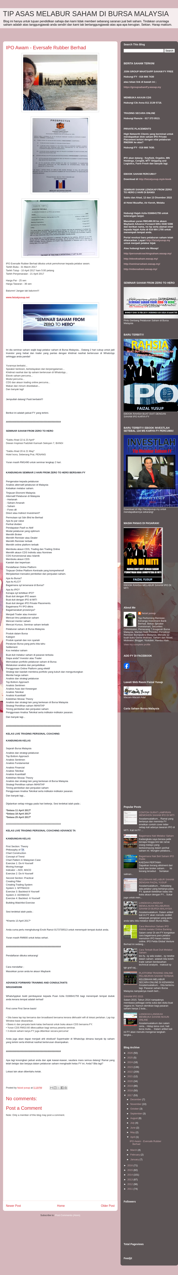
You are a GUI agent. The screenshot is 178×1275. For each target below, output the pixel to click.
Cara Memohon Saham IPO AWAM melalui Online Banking (155, 928)
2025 (130, 1057)
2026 (130, 1053)
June (133, 1127)
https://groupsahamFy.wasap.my (142, 87)
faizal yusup (149, 613)
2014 (130, 1174)
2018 (130, 1090)
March (134, 1150)
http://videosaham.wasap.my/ (140, 269)
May (133, 1132)
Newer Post (13, 1205)
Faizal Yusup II (130, 661)
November (136, 1104)
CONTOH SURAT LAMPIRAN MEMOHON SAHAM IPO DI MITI (156, 814)
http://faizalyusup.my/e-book (155, 179)
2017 (130, 1095)
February (135, 1154)
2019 (130, 1085)
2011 (130, 1188)
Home (61, 1205)
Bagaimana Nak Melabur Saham (156, 835)
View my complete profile (137, 644)
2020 (130, 1081)
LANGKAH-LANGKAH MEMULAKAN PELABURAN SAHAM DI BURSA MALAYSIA (155, 905)
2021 (130, 1076)
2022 (130, 1071)
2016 (130, 1165)
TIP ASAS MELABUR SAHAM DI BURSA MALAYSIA (86, 14)
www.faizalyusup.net (17, 297)
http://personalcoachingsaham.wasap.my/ (148, 253)
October (135, 1108)
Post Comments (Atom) (67, 1215)
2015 (130, 1170)
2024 (130, 1062)
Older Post (108, 1205)
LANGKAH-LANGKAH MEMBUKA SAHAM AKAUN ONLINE (154, 1017)
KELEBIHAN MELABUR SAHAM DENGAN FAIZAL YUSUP (156, 881)
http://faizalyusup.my (158, 240)
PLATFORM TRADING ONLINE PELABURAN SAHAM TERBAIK (156, 974)
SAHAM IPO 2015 (133, 996)
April (133, 1137)
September (136, 1113)
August (134, 1118)
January (135, 1159)
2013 (130, 1179)
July (132, 1122)
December (136, 1099)
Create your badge (132, 671)
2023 (130, 1067)
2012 (130, 1184)
